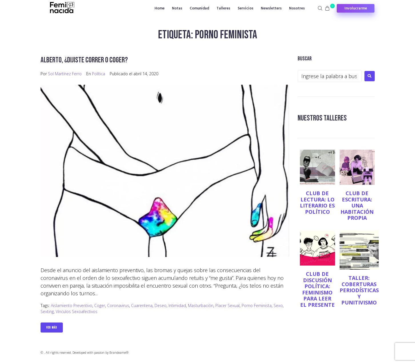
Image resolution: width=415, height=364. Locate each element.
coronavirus (118, 305)
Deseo (161, 305)
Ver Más (51, 327)
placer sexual (227, 305)
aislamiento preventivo (71, 305)
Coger (99, 305)
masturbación (200, 305)
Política (98, 73)
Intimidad (177, 305)
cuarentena (142, 305)
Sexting (47, 311)
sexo (278, 305)
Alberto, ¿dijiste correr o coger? (85, 60)
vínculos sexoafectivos (76, 311)
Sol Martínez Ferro (65, 73)
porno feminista (257, 305)
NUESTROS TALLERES (323, 118)
